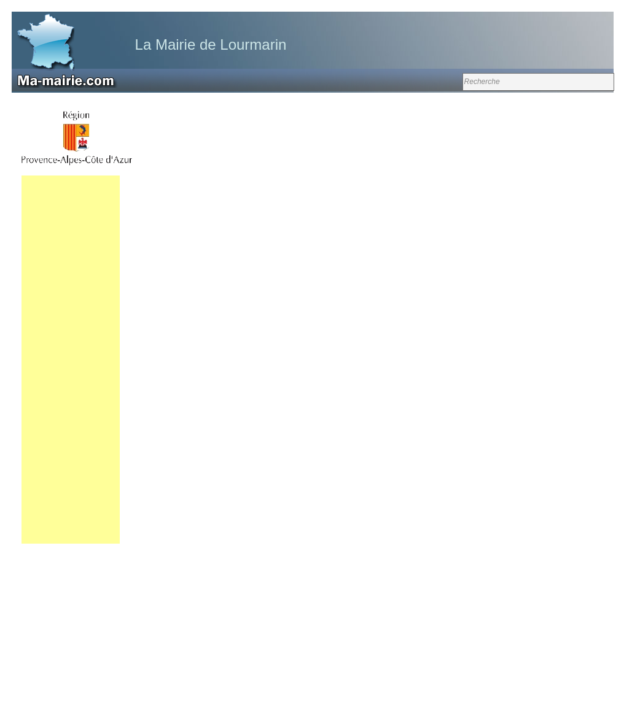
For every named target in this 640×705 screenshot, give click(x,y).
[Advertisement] (70, 359)
